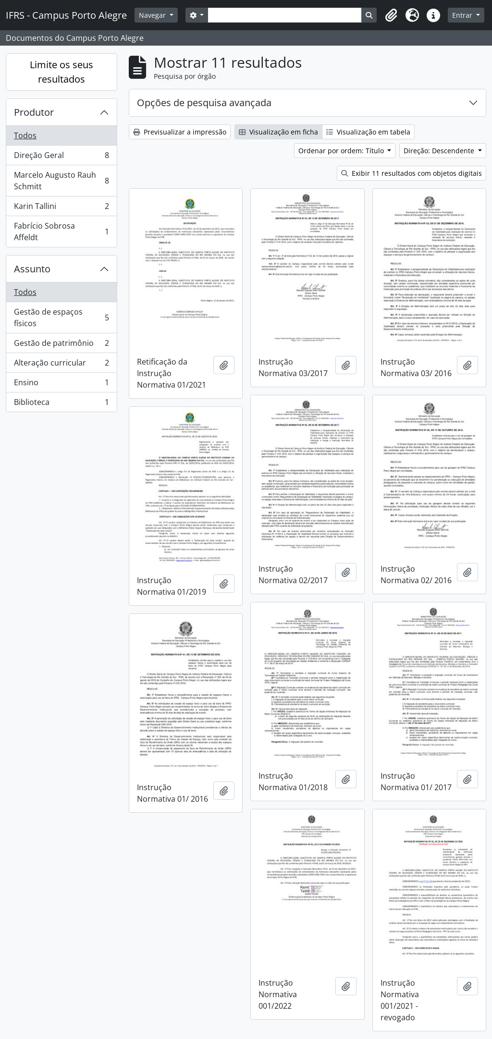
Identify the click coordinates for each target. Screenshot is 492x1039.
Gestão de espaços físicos (61, 317)
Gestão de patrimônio (61, 345)
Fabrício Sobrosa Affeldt (61, 231)
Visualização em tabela (368, 131)
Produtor (34, 112)
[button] (391, 15)
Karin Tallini (61, 208)
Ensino (61, 384)
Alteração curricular (61, 365)
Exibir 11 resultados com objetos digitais (411, 173)
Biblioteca (61, 404)
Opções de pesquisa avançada (204, 102)
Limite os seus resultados (61, 72)
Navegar (153, 15)
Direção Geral (61, 157)
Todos (25, 135)
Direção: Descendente (440, 150)
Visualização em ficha (278, 131)
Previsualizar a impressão (179, 131)
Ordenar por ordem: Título (342, 150)
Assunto (32, 268)
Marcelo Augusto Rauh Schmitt (61, 181)
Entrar (463, 15)
